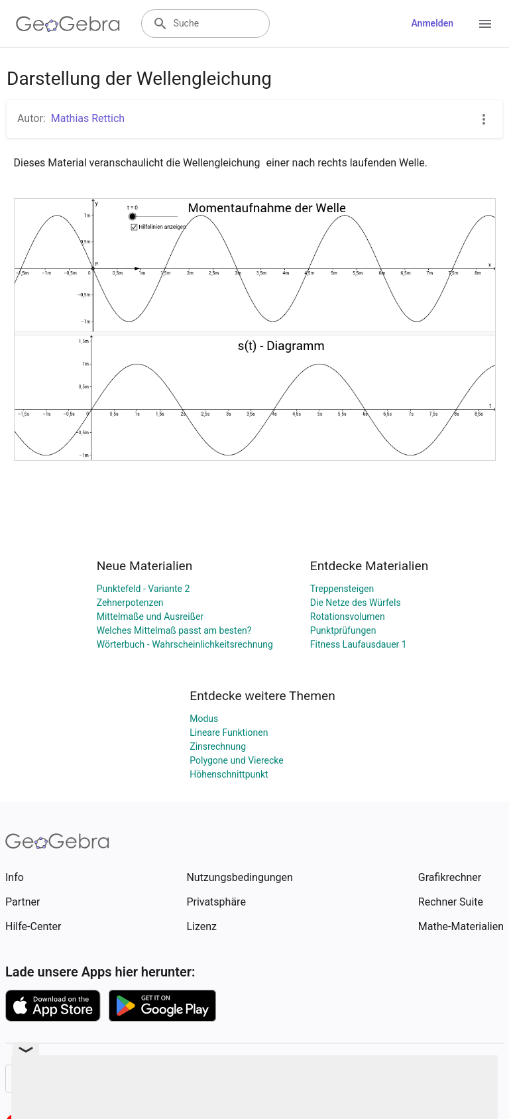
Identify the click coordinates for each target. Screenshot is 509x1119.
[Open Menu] (485, 24)
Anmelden (432, 23)
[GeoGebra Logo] (68, 24)
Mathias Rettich (88, 118)
